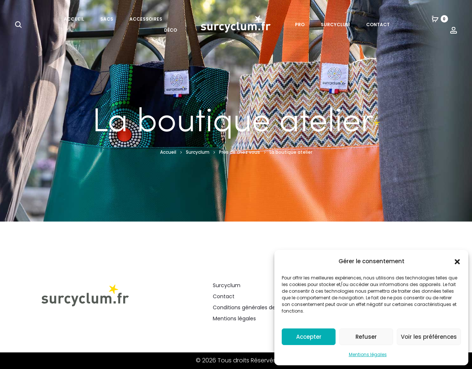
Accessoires (145, 19)
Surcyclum (335, 24)
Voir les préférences (429, 337)
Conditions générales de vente (252, 307)
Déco (170, 30)
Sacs (106, 19)
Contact (378, 24)
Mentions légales (368, 354)
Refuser (366, 337)
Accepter (309, 337)
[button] (457, 261)
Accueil (74, 19)
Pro (300, 24)
